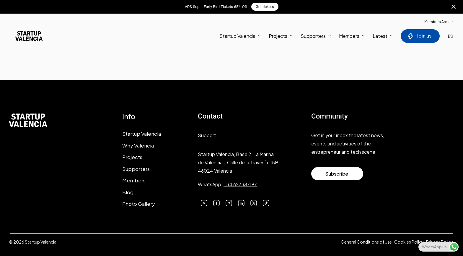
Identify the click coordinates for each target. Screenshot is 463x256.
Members (351, 37)
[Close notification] (453, 6)
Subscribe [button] (336, 174)
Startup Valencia (141, 133)
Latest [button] (382, 37)
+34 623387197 (240, 184)
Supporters (316, 37)
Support (207, 135)
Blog (127, 192)
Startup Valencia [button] (239, 37)
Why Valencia (138, 145)
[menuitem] (438, 19)
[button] (204, 202)
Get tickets (265, 6)
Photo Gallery (138, 203)
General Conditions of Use (366, 241)
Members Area (438, 22)
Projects (280, 37)
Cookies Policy (409, 241)
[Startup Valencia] (24, 37)
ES (450, 37)
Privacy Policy (439, 241)
